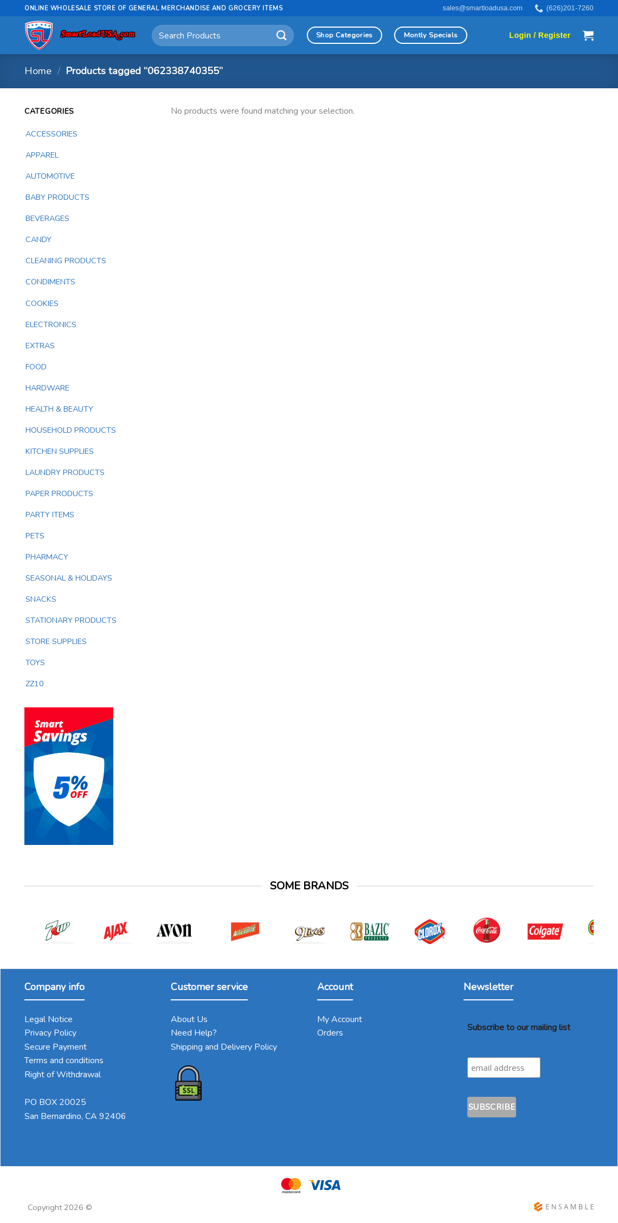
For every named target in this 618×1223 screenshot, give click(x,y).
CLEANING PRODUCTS (65, 260)
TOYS (35, 662)
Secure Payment (55, 1047)
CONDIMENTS (50, 281)
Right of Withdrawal (62, 1075)
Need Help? (194, 1033)
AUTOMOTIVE (50, 176)
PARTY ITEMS (49, 514)
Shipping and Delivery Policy (224, 1047)
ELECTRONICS (50, 324)
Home (38, 70)
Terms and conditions (64, 1060)
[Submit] (282, 35)
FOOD (36, 366)
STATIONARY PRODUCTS (71, 620)
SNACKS (40, 599)
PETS (34, 535)
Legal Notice (48, 1019)
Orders (330, 1033)
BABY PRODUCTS (57, 197)
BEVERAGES (47, 218)
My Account (339, 1019)
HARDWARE (47, 387)
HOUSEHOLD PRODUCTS (70, 430)
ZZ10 (34, 683)
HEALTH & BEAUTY (59, 409)
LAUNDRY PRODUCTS (65, 472)
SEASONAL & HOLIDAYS (68, 578)
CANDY (38, 239)
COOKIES (42, 303)
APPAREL (42, 154)
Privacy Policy (50, 1033)
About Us (189, 1019)
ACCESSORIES (51, 133)
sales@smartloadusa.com (483, 8)
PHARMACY (46, 556)
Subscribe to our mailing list (518, 1027)
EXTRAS (40, 345)
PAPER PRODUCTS (59, 493)
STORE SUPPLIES (56, 641)
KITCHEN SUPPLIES (59, 451)
